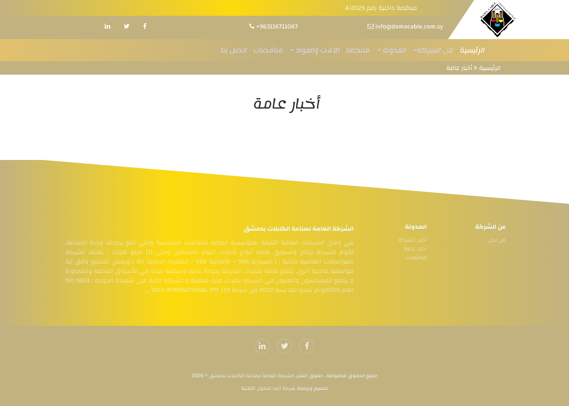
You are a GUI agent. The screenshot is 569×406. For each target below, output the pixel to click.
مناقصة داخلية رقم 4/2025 (381, 8)
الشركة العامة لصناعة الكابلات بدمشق (251, 375)
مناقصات (268, 50)
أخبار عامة (459, 68)
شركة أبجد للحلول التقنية (268, 388)
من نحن (498, 240)
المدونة (393, 50)
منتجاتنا (358, 50)
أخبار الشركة (411, 240)
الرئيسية (472, 50)
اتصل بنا (234, 50)
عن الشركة (435, 50)
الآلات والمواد (317, 50)
